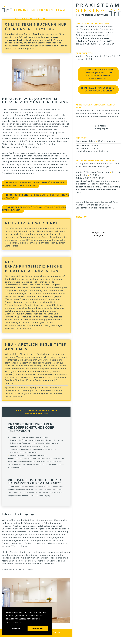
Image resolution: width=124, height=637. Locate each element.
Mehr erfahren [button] (14, 622)
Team (60, 10)
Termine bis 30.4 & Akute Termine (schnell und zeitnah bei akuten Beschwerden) (98, 74)
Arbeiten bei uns (31, 19)
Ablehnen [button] (16, 628)
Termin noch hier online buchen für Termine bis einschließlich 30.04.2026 (34, 184)
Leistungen (42, 10)
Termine (21, 10)
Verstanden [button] (37, 628)
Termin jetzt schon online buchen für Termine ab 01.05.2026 (35, 196)
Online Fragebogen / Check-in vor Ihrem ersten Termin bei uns (34, 208)
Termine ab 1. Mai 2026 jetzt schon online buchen (98, 89)
